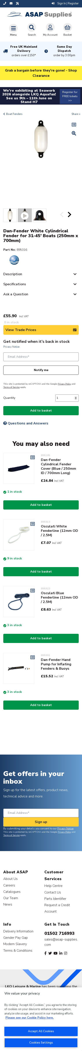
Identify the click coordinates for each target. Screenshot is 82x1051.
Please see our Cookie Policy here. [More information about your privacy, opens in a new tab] (29, 1018)
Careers (9, 885)
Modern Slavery (15, 944)
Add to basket (41, 410)
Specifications (14, 284)
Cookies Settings (41, 1043)
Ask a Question (15, 294)
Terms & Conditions (17, 950)
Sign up (41, 822)
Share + (76, 114)
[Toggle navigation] (13, 30)
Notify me (41, 370)
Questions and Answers (25, 423)
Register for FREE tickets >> (70, 96)
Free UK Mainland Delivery (24, 51)
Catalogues (12, 891)
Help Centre (53, 885)
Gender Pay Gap (15, 937)
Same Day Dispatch (64, 51)
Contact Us (52, 892)
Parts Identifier (55, 898)
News (7, 904)
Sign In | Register (65, 3)
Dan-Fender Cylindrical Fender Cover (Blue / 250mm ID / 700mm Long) (58, 466)
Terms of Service (11, 387)
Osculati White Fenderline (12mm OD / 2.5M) (59, 531)
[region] (41, 1019)
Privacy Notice (11, 347)
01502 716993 (59, 933)
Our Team (10, 898)
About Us (10, 878)
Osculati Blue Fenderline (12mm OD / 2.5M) (59, 597)
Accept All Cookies (41, 1031)
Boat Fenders (14, 114)
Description (12, 274)
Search (31, 30)
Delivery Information (18, 931)
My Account (50, 30)
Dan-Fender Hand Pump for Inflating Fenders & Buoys (56, 664)
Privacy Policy (64, 383)
